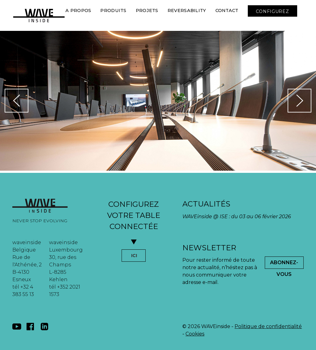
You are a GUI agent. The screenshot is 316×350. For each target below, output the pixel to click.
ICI (134, 255)
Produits (113, 10)
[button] (68, 34)
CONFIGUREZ (272, 11)
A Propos (78, 10)
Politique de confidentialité (268, 326)
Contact (227, 10)
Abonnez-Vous (284, 264)
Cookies (194, 334)
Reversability (187, 10)
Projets (147, 10)
